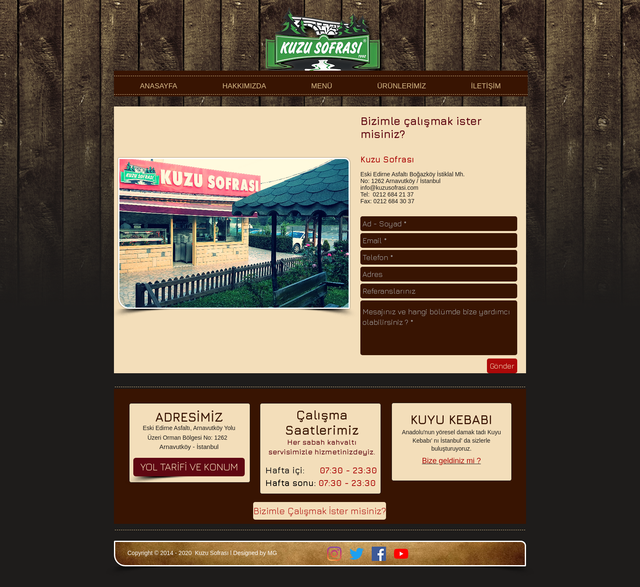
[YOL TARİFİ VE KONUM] (189, 467)
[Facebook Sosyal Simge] (379, 554)
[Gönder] (502, 366)
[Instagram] (334, 554)
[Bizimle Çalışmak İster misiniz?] (319, 511)
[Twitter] (356, 554)
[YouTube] (401, 554)
